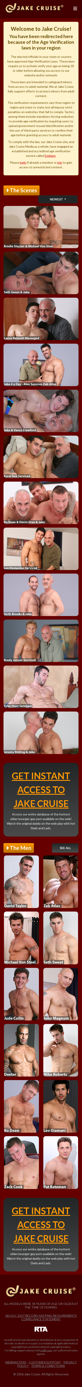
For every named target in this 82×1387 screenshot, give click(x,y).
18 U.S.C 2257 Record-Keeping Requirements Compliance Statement (41, 1317)
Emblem (50, 156)
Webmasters (15, 1362)
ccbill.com (46, 1350)
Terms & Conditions (48, 1366)
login (23, 162)
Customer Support (45, 1362)
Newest (57, 199)
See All (65, 848)
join (59, 162)
